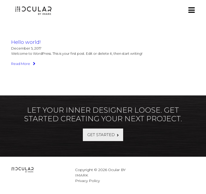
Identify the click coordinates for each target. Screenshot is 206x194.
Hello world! (26, 42)
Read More (23, 64)
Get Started (101, 134)
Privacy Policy (87, 180)
